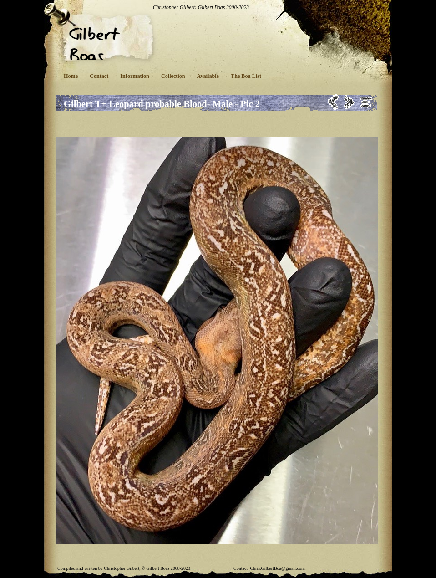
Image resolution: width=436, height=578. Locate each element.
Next (349, 102)
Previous (333, 102)
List (366, 102)
